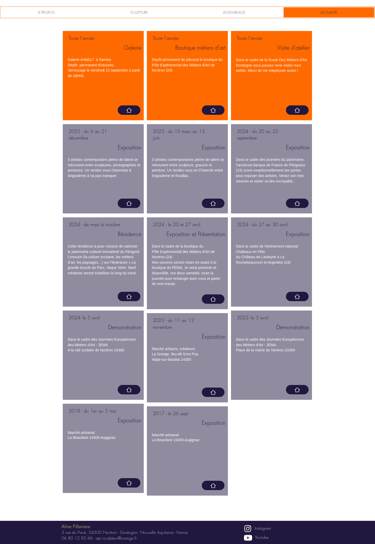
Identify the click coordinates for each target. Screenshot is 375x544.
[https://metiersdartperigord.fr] (213, 110)
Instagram (263, 528)
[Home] (129, 296)
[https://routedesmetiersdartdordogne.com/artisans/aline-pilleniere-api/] (297, 110)
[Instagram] (247, 528)
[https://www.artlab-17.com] (129, 110)
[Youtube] (248, 538)
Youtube (261, 537)
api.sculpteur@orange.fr (116, 538)
